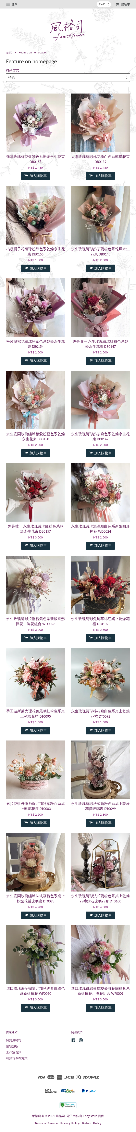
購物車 (122, 4)
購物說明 (12, 1046)
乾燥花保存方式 (16, 1058)
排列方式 (12, 70)
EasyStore (90, 1116)
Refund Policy (91, 1123)
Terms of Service (46, 1123)
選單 (11, 4)
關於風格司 (13, 1040)
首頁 (9, 52)
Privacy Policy (70, 1123)
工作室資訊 (13, 1052)
